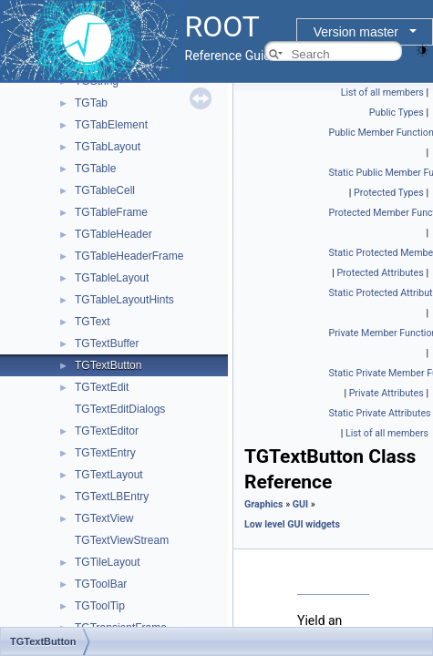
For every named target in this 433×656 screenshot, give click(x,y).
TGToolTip (100, 606)
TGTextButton (108, 365)
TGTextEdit (102, 387)
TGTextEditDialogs (120, 409)
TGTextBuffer (107, 343)
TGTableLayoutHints (124, 299)
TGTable (95, 168)
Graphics (264, 504)
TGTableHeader (113, 234)
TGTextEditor (107, 431)
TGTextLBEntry (112, 496)
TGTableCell (105, 190)
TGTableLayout (112, 278)
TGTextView (104, 518)
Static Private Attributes (380, 413)
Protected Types (389, 193)
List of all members (382, 92)
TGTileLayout (107, 562)
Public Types (396, 112)
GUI (300, 504)
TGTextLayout (109, 474)
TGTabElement (111, 124)
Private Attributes (386, 393)
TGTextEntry (105, 452)
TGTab (91, 103)
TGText (92, 321)
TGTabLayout (107, 146)
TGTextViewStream (122, 540)
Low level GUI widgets (292, 524)
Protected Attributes (379, 273)
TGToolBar (101, 584)
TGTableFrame (111, 212)
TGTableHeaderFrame (129, 256)
